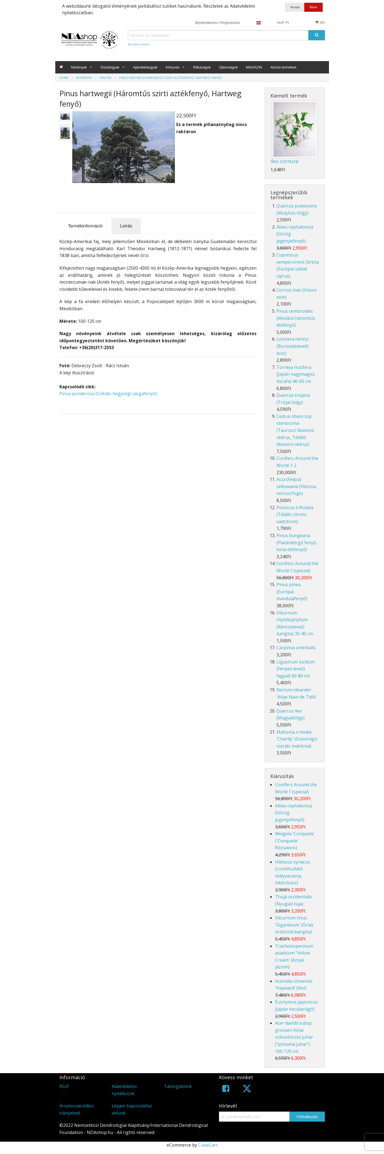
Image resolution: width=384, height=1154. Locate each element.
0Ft (320, 22)
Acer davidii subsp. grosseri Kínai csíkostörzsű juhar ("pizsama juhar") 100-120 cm (294, 1037)
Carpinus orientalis (296, 648)
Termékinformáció (85, 226)
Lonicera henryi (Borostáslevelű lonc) (292, 346)
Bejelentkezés (206, 23)
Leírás (126, 226)
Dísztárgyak (109, 67)
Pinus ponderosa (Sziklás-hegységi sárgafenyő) (108, 394)
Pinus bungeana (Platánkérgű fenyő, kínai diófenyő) (296, 542)
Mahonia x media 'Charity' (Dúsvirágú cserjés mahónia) (296, 739)
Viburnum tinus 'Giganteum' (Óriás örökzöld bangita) (294, 925)
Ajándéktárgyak (145, 67)
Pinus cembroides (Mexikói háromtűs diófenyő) (295, 318)
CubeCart (208, 1145)
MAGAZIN (254, 67)
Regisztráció (230, 23)
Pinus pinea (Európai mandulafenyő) (291, 592)
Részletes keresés (139, 44)
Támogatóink (178, 1086)
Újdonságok (228, 67)
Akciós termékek (283, 67)
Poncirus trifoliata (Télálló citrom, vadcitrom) (294, 515)
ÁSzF (64, 1086)
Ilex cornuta (284, 161)
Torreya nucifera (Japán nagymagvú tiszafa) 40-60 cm (295, 374)
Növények (79, 67)
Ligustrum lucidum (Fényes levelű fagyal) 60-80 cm (295, 669)
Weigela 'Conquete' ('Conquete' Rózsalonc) (295, 841)
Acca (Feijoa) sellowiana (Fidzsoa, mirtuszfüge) (296, 486)
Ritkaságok (201, 67)
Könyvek (173, 67)
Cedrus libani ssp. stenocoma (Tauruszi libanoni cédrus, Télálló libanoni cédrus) (295, 430)
